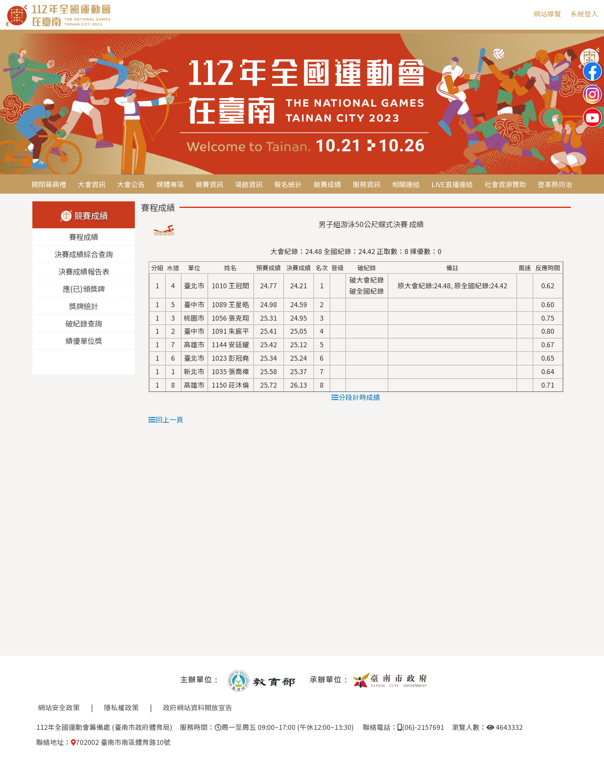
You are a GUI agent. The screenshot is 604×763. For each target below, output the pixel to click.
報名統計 (288, 184)
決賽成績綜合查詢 (83, 254)
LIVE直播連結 (452, 184)
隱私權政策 (121, 707)
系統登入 (584, 13)
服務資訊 (367, 184)
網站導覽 (547, 13)
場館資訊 (249, 184)
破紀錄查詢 (83, 323)
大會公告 (131, 184)
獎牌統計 (83, 306)
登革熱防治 (555, 184)
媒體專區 (170, 184)
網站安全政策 (59, 707)
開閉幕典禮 (49, 184)
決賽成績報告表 (83, 271)
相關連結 (406, 184)
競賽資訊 (209, 184)
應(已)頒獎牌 (84, 289)
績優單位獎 (83, 341)
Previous (13, 105)
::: (522, 13)
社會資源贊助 (505, 184)
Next (590, 105)
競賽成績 (327, 184)
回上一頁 (166, 419)
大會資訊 (92, 184)
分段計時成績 (356, 397)
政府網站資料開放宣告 (197, 707)
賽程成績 (83, 237)
